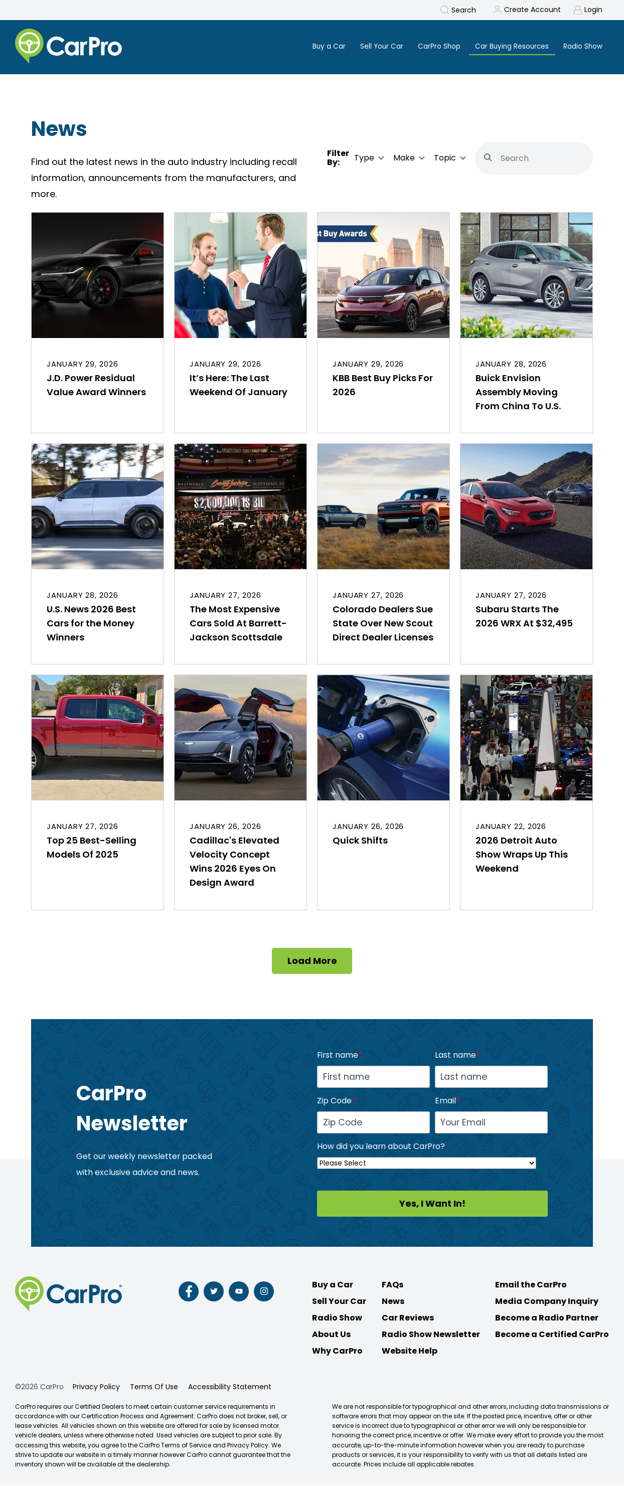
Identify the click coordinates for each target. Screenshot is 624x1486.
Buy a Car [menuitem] (322, 46)
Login (593, 10)
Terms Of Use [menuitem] (154, 1387)
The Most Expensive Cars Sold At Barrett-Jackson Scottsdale (238, 623)
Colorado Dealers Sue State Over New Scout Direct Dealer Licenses (383, 623)
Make (404, 158)
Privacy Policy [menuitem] (96, 1387)
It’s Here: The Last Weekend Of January (238, 385)
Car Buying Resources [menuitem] (510, 46)
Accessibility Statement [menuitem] (229, 1387)
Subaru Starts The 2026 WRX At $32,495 (524, 616)
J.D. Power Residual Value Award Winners (96, 385)
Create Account (532, 10)
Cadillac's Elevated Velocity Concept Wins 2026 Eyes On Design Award (234, 862)
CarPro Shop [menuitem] (434, 46)
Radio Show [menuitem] (582, 46)
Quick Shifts (360, 841)
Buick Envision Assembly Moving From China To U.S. (518, 392)
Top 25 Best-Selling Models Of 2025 (91, 848)
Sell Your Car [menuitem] (376, 46)
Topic (445, 158)
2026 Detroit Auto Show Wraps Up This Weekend (522, 855)
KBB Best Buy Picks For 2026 (383, 385)
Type (364, 158)
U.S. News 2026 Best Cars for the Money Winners (91, 623)
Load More (312, 961)
